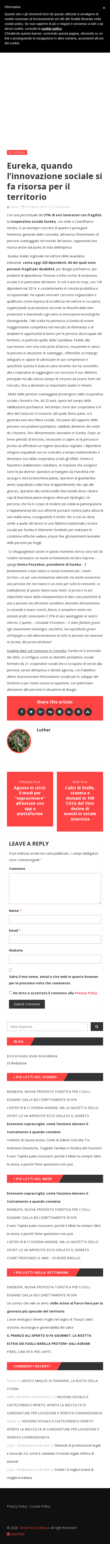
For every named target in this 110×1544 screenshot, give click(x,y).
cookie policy (51, 28)
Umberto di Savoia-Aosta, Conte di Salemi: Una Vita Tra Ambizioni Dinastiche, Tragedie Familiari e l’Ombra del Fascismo (54, 1144)
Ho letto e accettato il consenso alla (43, 993)
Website (16, 950)
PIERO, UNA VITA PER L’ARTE (29, 1351)
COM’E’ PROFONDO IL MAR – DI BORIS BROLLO (43, 1258)
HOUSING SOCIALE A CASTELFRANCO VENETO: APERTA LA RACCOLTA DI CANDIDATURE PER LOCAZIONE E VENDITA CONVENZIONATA (54, 1405)
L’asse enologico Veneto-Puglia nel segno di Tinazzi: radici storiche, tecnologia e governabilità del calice (50, 1323)
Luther (14, 207)
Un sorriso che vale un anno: (55, 1307)
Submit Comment (27, 1004)
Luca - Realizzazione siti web (28, 1445)
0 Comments (62, 207)
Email (15, 930)
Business (17, 152)
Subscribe (15, 1534)
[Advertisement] (55, 88)
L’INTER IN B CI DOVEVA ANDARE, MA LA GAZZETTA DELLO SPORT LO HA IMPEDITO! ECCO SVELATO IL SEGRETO (52, 1111)
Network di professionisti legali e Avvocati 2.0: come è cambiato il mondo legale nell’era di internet (54, 1453)
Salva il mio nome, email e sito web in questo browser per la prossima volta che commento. (53, 979)
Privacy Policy (85, 993)
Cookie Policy (40, 1506)
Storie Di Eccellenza (34, 1528)
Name (15, 910)
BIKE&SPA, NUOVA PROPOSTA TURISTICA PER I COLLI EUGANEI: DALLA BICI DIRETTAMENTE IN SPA (48, 1095)
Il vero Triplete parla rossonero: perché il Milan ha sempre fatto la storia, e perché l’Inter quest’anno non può (54, 1160)
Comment (17, 868)
